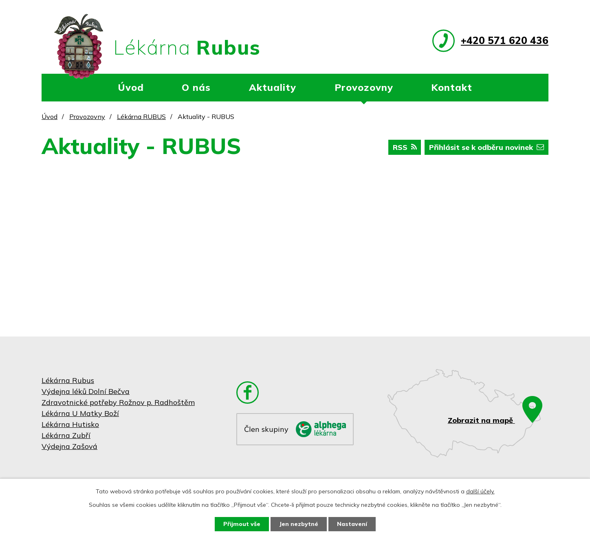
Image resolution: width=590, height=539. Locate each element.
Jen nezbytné (298, 524)
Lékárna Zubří (66, 435)
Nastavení (352, 524)
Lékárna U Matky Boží (80, 413)
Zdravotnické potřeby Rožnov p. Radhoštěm (118, 402)
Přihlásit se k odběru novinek (486, 147)
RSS (405, 147)
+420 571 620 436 (504, 40)
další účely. (480, 491)
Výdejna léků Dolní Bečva (86, 391)
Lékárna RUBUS (141, 116)
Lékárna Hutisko (70, 424)
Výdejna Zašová (69, 446)
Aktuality (272, 87)
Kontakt (451, 87)
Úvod (131, 87)
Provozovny (364, 87)
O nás (196, 87)
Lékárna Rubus (68, 380)
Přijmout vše (241, 524)
